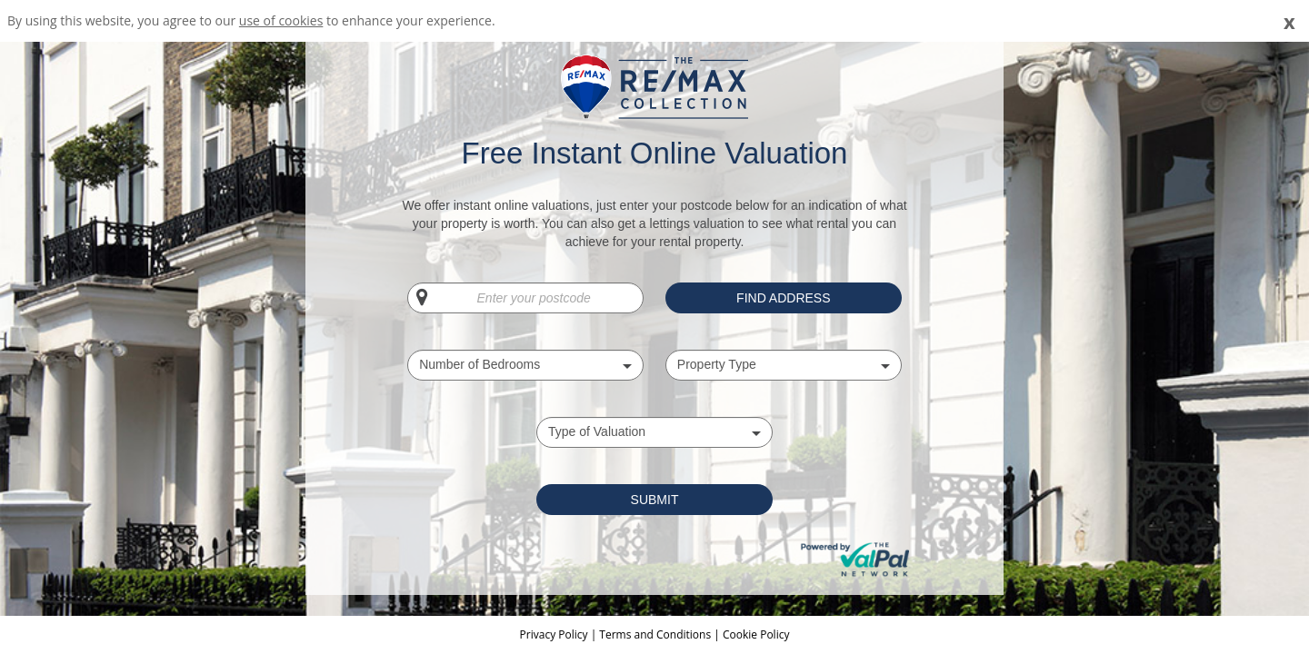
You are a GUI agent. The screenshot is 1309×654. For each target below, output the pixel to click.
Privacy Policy (555, 634)
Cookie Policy (756, 634)
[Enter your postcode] (525, 297)
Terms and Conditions (655, 634)
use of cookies (281, 20)
